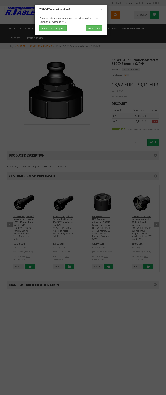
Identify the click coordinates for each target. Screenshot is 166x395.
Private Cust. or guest (53, 28)
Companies (94, 28)
